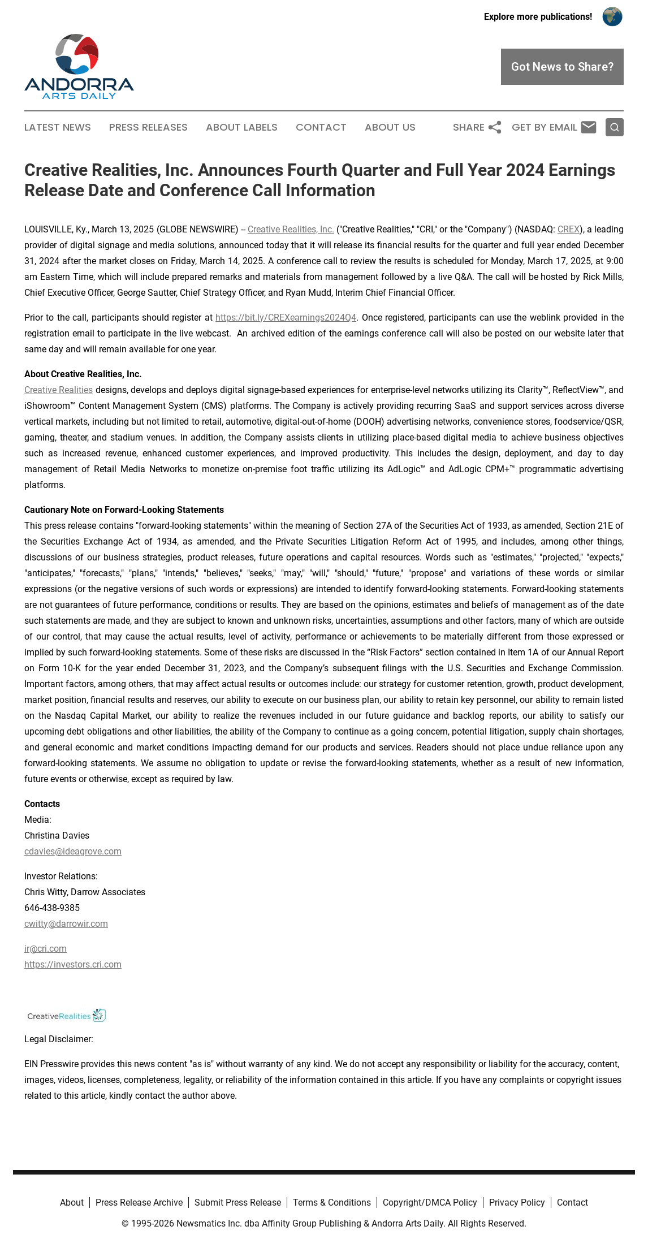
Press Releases (148, 127)
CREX (569, 229)
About (72, 1202)
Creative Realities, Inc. (291, 229)
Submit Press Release (238, 1202)
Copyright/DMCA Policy (430, 1202)
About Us (390, 127)
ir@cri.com (45, 948)
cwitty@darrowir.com (66, 923)
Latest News (57, 127)
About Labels (242, 127)
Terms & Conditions (332, 1202)
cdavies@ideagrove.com (73, 851)
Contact (321, 127)
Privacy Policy (517, 1202)
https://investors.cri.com (73, 964)
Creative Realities (58, 390)
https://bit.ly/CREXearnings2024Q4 (285, 317)
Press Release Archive (139, 1202)
